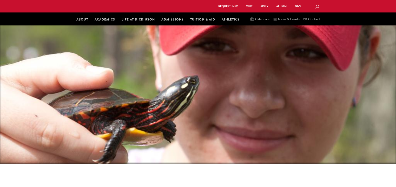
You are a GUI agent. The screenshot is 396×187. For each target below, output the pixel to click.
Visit (249, 6)
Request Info (228, 6)
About (82, 19)
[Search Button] (317, 7)
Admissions (172, 19)
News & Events (286, 19)
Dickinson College (132, 6)
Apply (264, 6)
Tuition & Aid (202, 19)
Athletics (231, 19)
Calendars (259, 19)
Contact (311, 19)
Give (298, 6)
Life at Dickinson (138, 19)
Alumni (281, 6)
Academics (105, 19)
